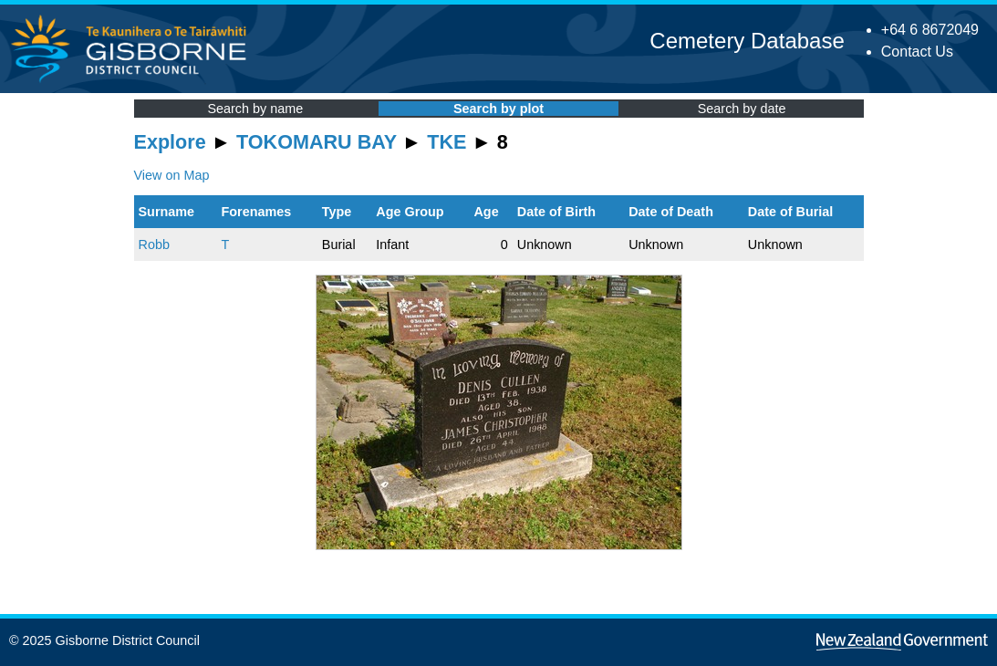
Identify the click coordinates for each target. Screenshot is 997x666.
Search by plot (498, 108)
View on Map (172, 175)
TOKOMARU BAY (316, 141)
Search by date (742, 108)
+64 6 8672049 (930, 29)
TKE (446, 141)
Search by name (255, 108)
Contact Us (917, 51)
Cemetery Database (746, 40)
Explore (170, 141)
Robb (154, 244)
